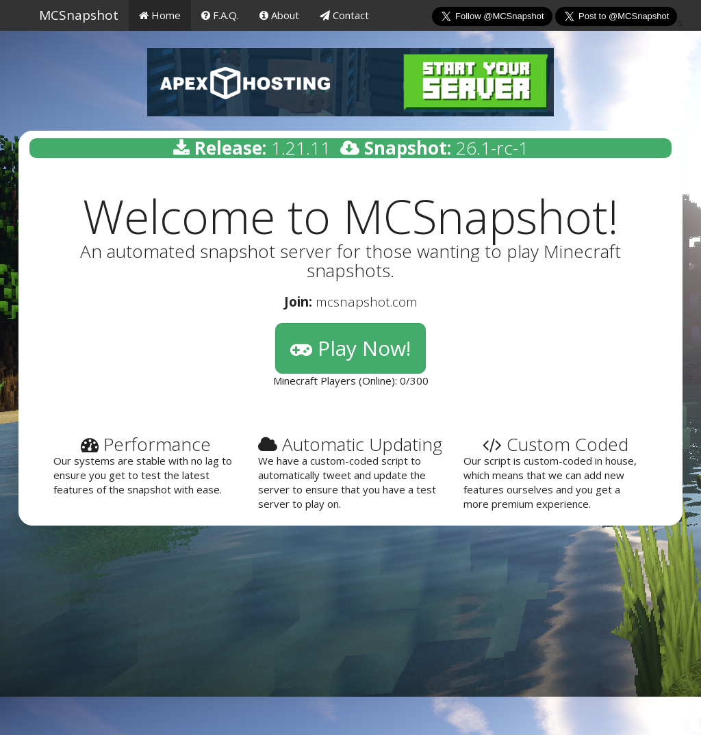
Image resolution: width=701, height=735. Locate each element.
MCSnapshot (78, 15)
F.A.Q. (220, 15)
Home (160, 15)
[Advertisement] (350, 636)
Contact (344, 15)
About (279, 15)
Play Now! (350, 348)
